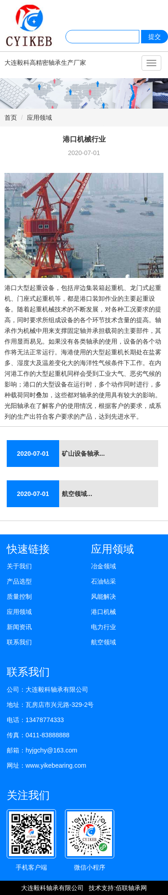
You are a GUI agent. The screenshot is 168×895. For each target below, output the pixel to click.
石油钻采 (103, 581)
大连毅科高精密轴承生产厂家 (45, 62)
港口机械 (103, 611)
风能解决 (103, 596)
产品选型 (19, 581)
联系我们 (19, 642)
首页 (10, 117)
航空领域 (103, 642)
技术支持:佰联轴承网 (118, 887)
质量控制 (19, 596)
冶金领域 (103, 566)
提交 (154, 36)
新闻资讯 (19, 626)
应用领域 (39, 117)
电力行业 (103, 626)
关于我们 (19, 566)
